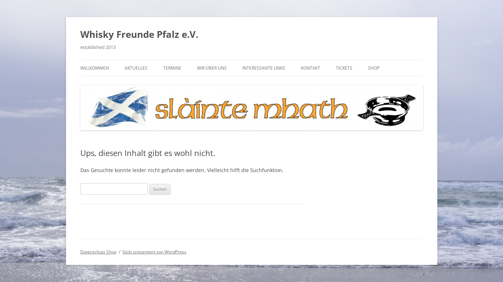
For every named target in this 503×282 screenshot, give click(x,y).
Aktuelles (136, 68)
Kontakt (310, 68)
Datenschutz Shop (98, 252)
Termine (172, 68)
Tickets (344, 68)
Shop (373, 68)
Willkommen (94, 68)
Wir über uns (212, 68)
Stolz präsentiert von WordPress (154, 252)
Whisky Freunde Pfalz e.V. (139, 34)
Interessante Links (263, 68)
